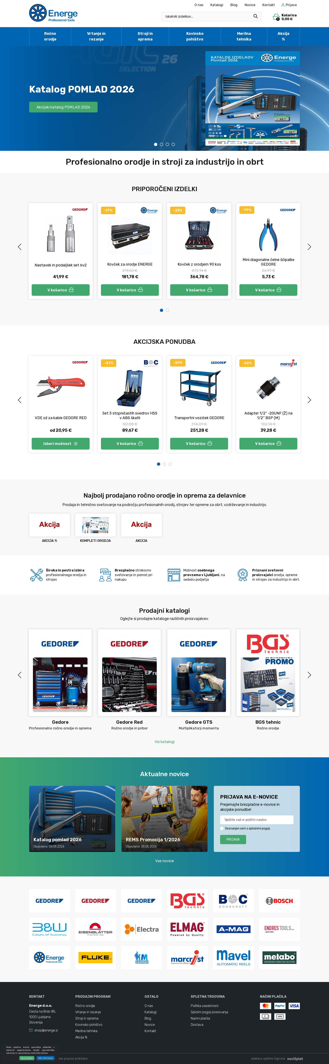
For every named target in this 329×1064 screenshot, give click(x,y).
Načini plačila (200, 1018)
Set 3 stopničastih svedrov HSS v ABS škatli (129, 415)
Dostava (197, 1025)
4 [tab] (173, 144)
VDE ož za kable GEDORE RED (61, 418)
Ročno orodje (50, 36)
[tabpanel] (164, 98)
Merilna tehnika (243, 36)
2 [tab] (161, 144)
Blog (234, 5)
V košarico (60, 290)
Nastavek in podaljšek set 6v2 (61, 265)
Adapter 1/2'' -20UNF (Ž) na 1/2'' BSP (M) (268, 415)
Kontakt (268, 5)
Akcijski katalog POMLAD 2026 (63, 107)
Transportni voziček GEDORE (199, 418)
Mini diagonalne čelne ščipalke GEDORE (268, 262)
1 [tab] (156, 144)
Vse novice (164, 861)
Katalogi (216, 5)
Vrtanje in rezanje (96, 36)
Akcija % (283, 36)
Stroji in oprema (145, 36)
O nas (199, 5)
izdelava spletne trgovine (268, 1058)
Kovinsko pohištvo (195, 36)
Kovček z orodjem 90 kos (199, 264)
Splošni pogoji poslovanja (209, 1012)
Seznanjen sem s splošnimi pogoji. (247, 828)
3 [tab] (167, 144)
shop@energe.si (46, 1030)
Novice (250, 5)
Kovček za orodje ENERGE (130, 264)
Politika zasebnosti (205, 1006)
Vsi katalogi (165, 741)
